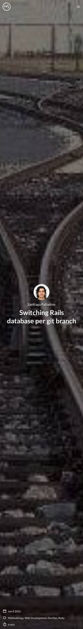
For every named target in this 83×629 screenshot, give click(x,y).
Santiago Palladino (41, 304)
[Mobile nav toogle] (78, 7)
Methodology (15, 618)
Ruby (61, 618)
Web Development (36, 618)
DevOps (52, 618)
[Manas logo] (7, 7)
